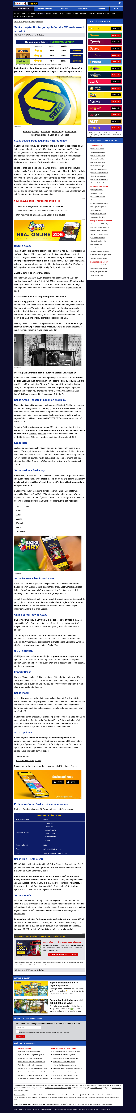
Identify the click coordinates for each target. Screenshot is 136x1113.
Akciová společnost (37, 434)
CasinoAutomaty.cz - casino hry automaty (65, 1058)
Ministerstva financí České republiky (95, 1085)
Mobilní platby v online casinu (100, 251)
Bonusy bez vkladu (97, 190)
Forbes (75, 13)
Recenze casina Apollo (98, 166)
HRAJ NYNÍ (77, 51)
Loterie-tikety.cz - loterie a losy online (64, 1055)
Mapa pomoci (73, 1104)
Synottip (32, 13)
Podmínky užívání (46, 1109)
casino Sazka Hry (76, 479)
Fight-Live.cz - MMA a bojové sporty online (31, 1055)
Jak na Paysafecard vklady (99, 234)
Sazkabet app (22, 756)
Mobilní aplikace (38, 135)
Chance (48, 13)
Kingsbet (30, 16)
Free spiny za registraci (98, 207)
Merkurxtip (100, 13)
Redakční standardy (32, 1109)
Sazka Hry (41, 13)
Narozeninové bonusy (98, 196)
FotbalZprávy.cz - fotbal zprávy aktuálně (30, 1058)
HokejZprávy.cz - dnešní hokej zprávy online (31, 1061)
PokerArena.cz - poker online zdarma (64, 1061)
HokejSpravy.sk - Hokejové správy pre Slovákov (67, 1068)
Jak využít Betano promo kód (100, 227)
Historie (27, 131)
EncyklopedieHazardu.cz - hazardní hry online (67, 1051)
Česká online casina (97, 149)
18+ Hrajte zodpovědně (86, 1109)
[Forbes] (113, 75)
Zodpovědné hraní (96, 1088)
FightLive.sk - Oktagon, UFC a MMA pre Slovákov (33, 1075)
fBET (113, 13)
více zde (47, 964)
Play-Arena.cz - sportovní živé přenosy (64, 1072)
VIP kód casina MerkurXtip (99, 231)
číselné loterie (60, 717)
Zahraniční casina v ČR (98, 241)
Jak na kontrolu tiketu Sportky (100, 265)
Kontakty (21, 1109)
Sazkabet (45, 131)
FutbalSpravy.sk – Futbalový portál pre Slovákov (33, 1079)
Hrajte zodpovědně (18, 962)
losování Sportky (22, 327)
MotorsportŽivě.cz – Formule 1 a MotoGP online (32, 1068)
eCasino (16, 16)
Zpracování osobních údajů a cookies (65, 1109)
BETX (108, 13)
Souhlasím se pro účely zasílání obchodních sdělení (44, 1032)
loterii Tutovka (60, 381)
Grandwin (83, 13)
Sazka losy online (22, 635)
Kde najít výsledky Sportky (99, 268)
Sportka (28, 744)
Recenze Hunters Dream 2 (99, 179)
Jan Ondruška (39, 35)
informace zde (53, 1097)
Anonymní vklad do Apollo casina (101, 255)
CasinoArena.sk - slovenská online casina (65, 1075)
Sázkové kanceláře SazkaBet (68, 599)
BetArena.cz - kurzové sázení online (29, 1051)
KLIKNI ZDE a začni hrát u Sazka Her (63, 954)
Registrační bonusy (97, 193)
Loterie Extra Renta (97, 275)
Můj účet (65, 135)
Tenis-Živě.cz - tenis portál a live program (30, 1065)
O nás (15, 1109)
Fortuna (16, 13)
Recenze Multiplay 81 (98, 183)
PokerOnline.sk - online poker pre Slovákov (66, 1079)
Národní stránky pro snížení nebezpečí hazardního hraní (95, 1104)
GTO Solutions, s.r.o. (103, 1109)
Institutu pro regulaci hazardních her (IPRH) (58, 1088)
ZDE (64, 593)
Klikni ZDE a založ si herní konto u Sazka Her (38, 201)
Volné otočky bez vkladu (98, 213)
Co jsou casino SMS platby (99, 224)
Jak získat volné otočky (98, 217)
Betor (55, 13)
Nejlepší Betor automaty (98, 176)
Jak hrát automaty (96, 248)
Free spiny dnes (96, 210)
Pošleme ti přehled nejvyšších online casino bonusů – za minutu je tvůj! (48, 1023)
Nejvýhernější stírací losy (99, 272)
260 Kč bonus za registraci (99, 203)
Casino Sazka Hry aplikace (28, 761)
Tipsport (24, 13)
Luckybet (92, 13)
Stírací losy (57, 131)
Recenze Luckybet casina (99, 169)
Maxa (23, 16)
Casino (35, 131)
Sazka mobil (70, 131)
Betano (69, 13)
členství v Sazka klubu (66, 864)
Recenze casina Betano (98, 162)
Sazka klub (53, 135)
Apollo (62, 13)
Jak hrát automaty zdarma (99, 258)
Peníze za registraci (97, 200)
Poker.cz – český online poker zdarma (64, 1065)
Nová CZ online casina (98, 152)
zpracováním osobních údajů (36, 1032)
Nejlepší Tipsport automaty (99, 172)
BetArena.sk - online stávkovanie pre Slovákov (32, 1072)
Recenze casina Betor (98, 155)
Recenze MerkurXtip (97, 159)
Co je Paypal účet (96, 244)
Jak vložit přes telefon (98, 237)
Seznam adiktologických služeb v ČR (57, 1104)
